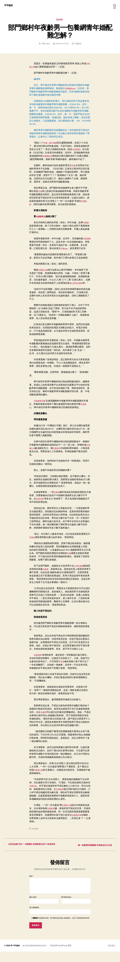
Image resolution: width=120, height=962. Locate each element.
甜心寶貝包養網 (81, 287)
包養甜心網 (43, 273)
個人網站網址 (34, 918)
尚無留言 (78, 44)
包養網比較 (48, 156)
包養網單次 (41, 220)
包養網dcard (71, 89)
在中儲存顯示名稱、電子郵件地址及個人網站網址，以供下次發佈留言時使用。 (61, 928)
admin (47, 44)
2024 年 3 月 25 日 (62, 44)
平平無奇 (9, 5)
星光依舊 (60, 20)
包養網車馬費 (40, 408)
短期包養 (40, 506)
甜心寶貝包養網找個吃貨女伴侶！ (37, 956)
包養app (65, 252)
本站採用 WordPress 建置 (64, 956)
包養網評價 (81, 822)
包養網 (86, 226)
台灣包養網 (79, 573)
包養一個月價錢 (51, 143)
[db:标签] (35, 836)
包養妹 (57, 499)
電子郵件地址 (66, 907)
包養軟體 (62, 796)
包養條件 (60, 455)
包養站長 (33, 793)
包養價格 (76, 150)
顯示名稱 (33, 907)
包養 (74, 169)
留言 (31, 886)
